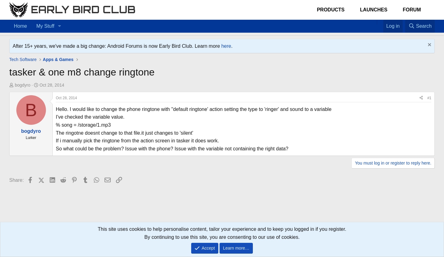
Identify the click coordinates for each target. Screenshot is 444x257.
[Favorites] (380, 22)
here (226, 46)
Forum (412, 9)
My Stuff (45, 26)
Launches (373, 9)
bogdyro (23, 85)
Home (20, 26)
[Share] (421, 98)
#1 (429, 98)
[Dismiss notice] (428, 45)
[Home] (374, 22)
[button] (59, 26)
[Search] (420, 26)
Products (331, 9)
